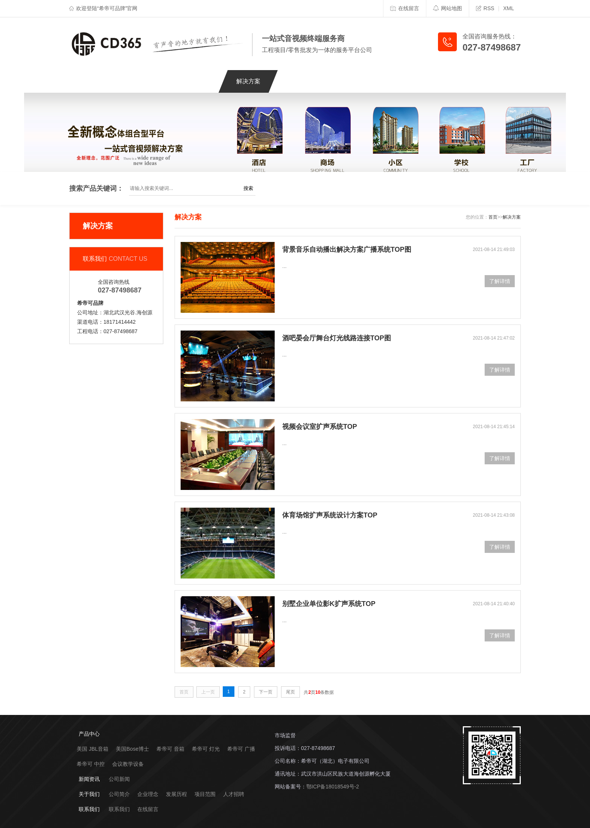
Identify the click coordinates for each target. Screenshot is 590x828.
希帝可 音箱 (170, 749)
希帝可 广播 (241, 749)
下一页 (265, 692)
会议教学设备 (128, 764)
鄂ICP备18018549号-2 (332, 787)
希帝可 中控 (91, 764)
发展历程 (176, 794)
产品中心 (148, 81)
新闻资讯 (348, 81)
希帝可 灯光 (206, 749)
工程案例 (198, 81)
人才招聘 (233, 794)
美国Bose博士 (132, 749)
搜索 (248, 188)
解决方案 (248, 81)
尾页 (290, 692)
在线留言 (404, 8)
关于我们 (398, 81)
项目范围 (205, 794)
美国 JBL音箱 (92, 749)
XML (508, 8)
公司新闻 (119, 779)
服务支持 (298, 81)
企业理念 (147, 794)
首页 (492, 217)
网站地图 (447, 8)
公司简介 (119, 794)
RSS (485, 8)
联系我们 (448, 81)
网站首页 (98, 81)
